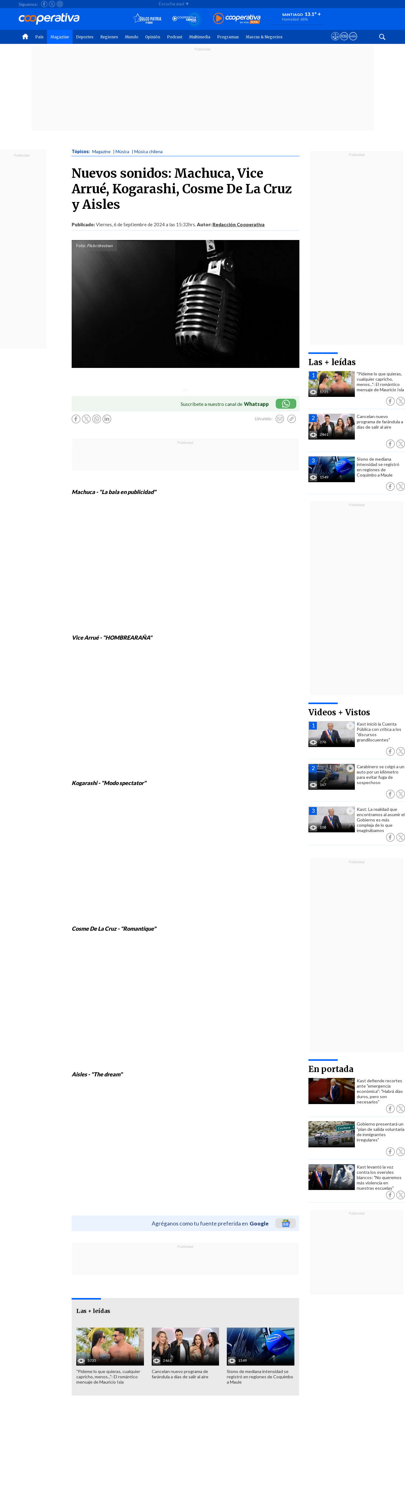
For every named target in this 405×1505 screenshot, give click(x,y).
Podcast (174, 37)
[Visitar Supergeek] (353, 42)
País (39, 37)
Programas (228, 37)
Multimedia (199, 37)
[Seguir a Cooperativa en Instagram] (60, 4)
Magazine (59, 37)
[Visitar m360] (344, 42)
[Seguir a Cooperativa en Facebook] (44, 4)
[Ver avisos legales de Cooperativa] (335, 42)
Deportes (84, 37)
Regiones (109, 37)
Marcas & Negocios (264, 37)
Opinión (152, 37)
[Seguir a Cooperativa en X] (52, 4)
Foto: (81, 245)
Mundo (131, 37)
